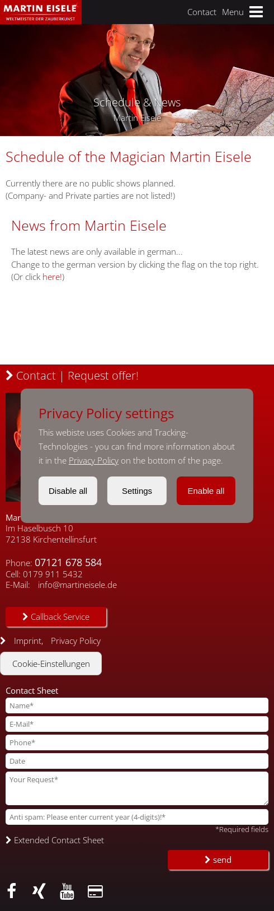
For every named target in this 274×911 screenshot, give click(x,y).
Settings (137, 491)
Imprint (27, 640)
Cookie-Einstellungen (51, 663)
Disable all (68, 491)
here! (52, 276)
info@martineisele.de (77, 584)
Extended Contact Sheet (55, 839)
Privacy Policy (94, 460)
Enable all (205, 491)
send (218, 859)
